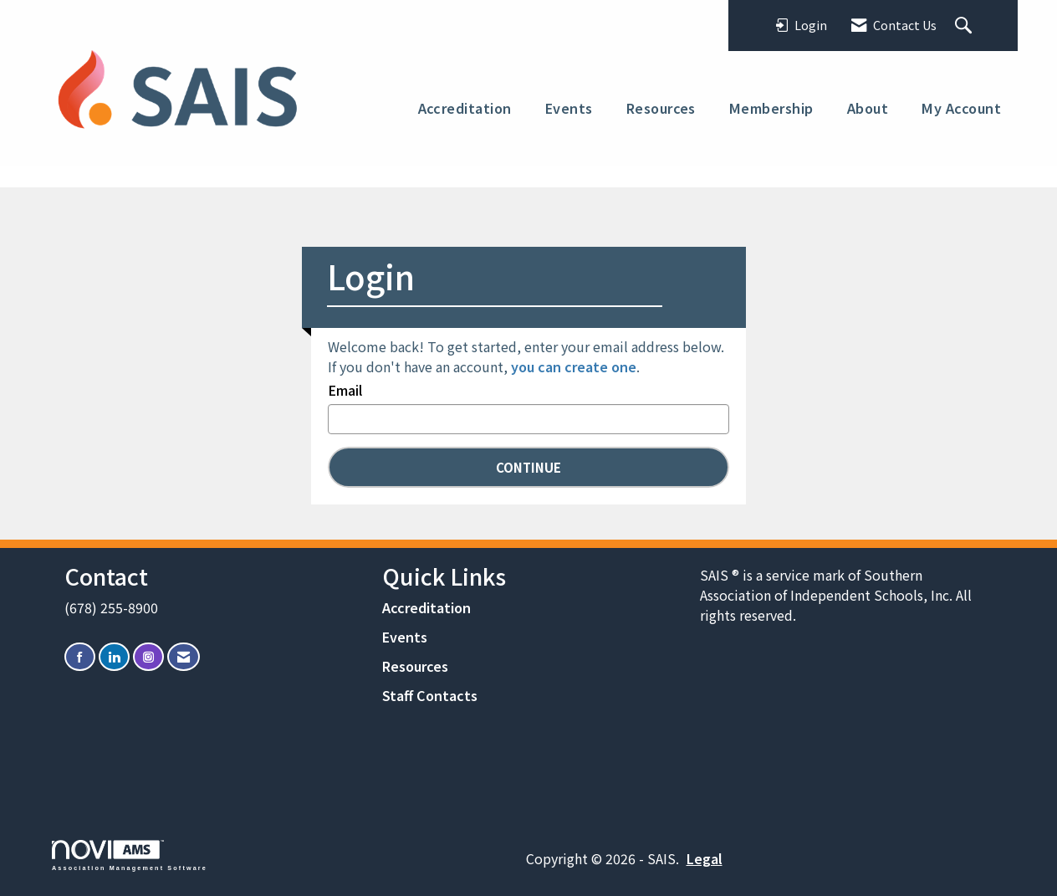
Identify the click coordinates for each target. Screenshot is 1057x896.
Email (345, 390)
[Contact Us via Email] (183, 657)
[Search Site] (965, 26)
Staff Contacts (429, 695)
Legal (705, 858)
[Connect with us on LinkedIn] (114, 657)
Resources (661, 108)
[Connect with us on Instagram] (148, 657)
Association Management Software (129, 855)
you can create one (573, 366)
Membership (771, 108)
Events (569, 108)
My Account (961, 108)
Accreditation (465, 108)
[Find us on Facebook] (79, 657)
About (867, 108)
